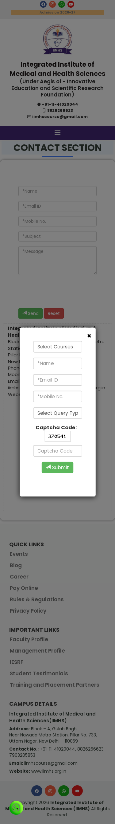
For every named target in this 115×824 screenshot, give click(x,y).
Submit (57, 467)
